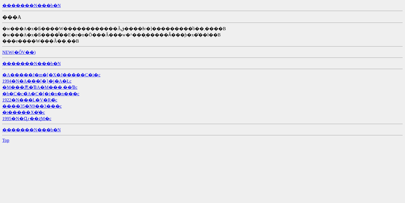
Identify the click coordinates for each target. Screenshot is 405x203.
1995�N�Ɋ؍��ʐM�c (26, 118)
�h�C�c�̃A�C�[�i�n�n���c (40, 93)
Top (5, 140)
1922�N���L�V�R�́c (29, 100)
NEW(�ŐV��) (19, 52)
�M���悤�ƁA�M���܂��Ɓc (39, 87)
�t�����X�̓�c (23, 112)
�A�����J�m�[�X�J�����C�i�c (51, 74)
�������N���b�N (31, 5)
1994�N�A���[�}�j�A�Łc (36, 81)
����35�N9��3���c (32, 106)
